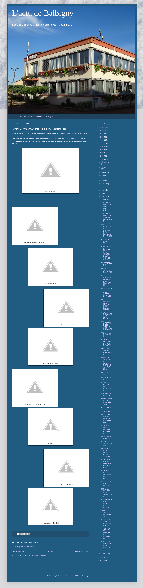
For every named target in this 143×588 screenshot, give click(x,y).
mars (104, 196)
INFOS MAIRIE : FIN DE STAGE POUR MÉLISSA (105, 304)
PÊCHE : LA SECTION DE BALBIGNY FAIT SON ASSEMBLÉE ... (106, 363)
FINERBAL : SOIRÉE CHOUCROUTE (106, 351)
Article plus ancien (81, 551)
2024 (102, 134)
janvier (104, 554)
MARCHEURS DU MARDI (106, 438)
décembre (105, 162)
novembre (105, 167)
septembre (105, 175)
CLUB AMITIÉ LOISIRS (106, 394)
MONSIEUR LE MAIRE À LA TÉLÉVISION (106, 493)
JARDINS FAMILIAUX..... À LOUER (106, 315)
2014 (102, 561)
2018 (102, 153)
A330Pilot (77, 576)
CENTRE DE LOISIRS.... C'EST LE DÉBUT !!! (106, 342)
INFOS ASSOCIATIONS (106, 444)
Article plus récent (19, 551)
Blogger (93, 576)
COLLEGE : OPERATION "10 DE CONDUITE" (106, 546)
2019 (102, 150)
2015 (102, 558)
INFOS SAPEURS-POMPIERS (106, 270)
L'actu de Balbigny (42, 13)
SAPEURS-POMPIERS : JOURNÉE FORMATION (106, 217)
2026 (102, 127)
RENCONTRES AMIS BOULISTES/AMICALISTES (106, 464)
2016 (102, 159)
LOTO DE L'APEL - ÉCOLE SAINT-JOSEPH (105, 453)
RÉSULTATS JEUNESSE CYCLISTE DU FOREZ (106, 523)
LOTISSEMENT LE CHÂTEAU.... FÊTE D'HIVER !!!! (106, 292)
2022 (102, 140)
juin (103, 187)
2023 (102, 137)
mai (103, 190)
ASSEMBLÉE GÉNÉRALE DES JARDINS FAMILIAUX (106, 325)
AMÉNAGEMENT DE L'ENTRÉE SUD (106, 401)
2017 (102, 156)
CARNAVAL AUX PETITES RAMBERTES (106, 430)
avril (103, 193)
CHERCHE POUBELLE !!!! (106, 241)
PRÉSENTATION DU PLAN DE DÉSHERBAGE (106, 419)
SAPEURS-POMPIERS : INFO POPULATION (106, 206)
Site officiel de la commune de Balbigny (36, 116)
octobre (104, 172)
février (104, 200)
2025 (102, 131)
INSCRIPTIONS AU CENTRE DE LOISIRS (106, 504)
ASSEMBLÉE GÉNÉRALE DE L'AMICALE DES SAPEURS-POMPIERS (106, 230)
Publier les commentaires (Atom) (34, 555)
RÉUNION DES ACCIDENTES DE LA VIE (106, 475)
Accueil (13, 116)
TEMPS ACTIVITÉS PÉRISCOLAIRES (106, 514)
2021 (102, 143)
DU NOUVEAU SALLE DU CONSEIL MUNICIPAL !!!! (106, 280)
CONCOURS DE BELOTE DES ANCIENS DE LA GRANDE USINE (106, 253)
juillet (104, 184)
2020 (102, 146)
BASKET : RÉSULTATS (106, 334)
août (103, 181)
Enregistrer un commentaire (25, 547)
